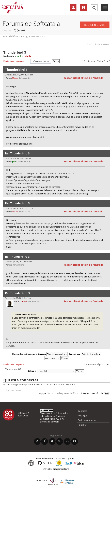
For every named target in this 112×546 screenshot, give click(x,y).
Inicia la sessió (102, 44)
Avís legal (82, 415)
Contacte (82, 410)
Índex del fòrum (11, 36)
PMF (89, 44)
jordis (20, 56)
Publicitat (82, 424)
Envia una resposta (16, 61)
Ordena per (85, 354)
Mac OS (41, 36)
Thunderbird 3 (14, 52)
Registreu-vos (94, 24)
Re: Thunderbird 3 (17, 153)
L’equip (41, 393)
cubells (27, 56)
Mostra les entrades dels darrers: (40, 354)
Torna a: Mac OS (13, 369)
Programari (28, 36)
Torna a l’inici (108, 149)
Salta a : (32, 371)
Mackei (15, 78)
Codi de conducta (86, 420)
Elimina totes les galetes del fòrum (62, 393)
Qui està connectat (20, 379)
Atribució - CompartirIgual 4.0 (53, 417)
